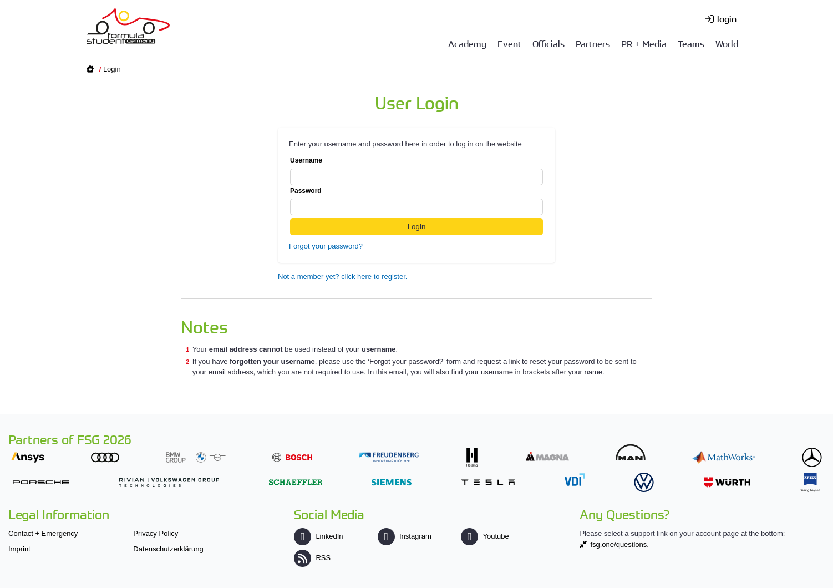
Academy (467, 43)
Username (416, 170)
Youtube (485, 536)
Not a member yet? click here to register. (342, 276)
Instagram (404, 536)
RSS (312, 558)
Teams (691, 43)
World (726, 43)
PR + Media (644, 43)
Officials (548, 43)
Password (416, 201)
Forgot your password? (326, 246)
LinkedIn (318, 536)
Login (112, 69)
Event (509, 43)
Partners (593, 43)
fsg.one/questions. (619, 544)
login (727, 18)
